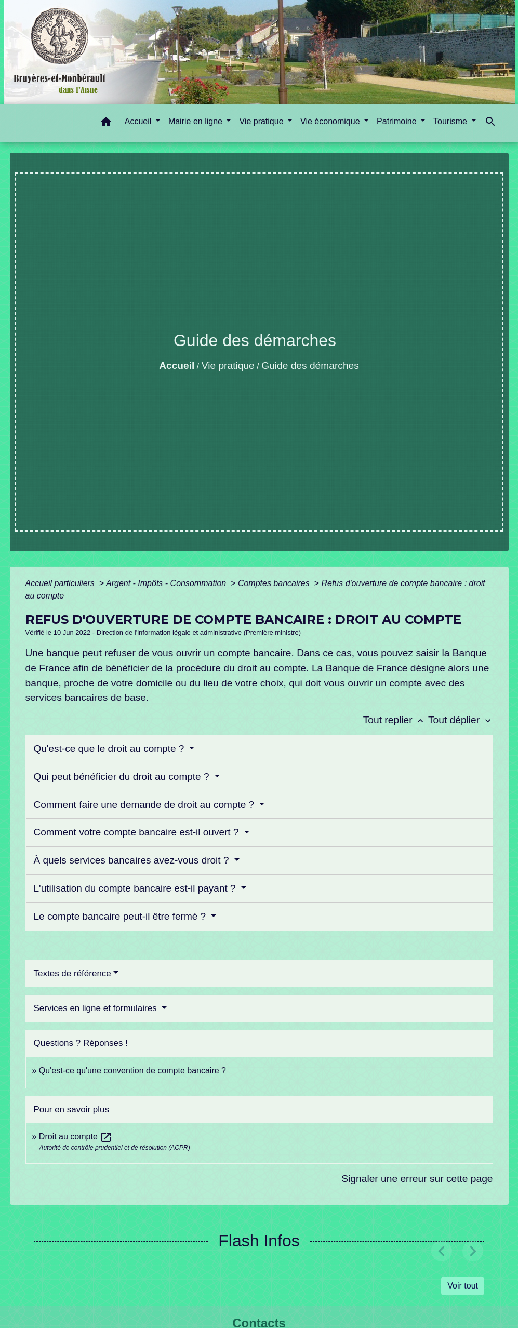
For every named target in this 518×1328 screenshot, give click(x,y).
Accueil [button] (139, 121)
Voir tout (462, 1285)
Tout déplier (460, 719)
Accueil (176, 365)
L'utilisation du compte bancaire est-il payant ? (136, 888)
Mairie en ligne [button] (196, 121)
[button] (106, 123)
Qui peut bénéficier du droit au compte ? (123, 776)
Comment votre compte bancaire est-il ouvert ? (138, 832)
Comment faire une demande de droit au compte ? (145, 804)
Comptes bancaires (275, 583)
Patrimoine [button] (398, 121)
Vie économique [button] (331, 121)
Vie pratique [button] (262, 121)
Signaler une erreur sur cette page (417, 1178)
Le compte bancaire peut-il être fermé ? (121, 916)
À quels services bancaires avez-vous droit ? (133, 860)
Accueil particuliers (61, 583)
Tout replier (395, 719)
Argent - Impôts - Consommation (167, 583)
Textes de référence (72, 973)
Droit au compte (75, 1136)
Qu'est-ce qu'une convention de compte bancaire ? (132, 1070)
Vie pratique (228, 365)
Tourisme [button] (451, 121)
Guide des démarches (310, 365)
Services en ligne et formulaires (97, 1008)
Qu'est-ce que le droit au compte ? (110, 748)
